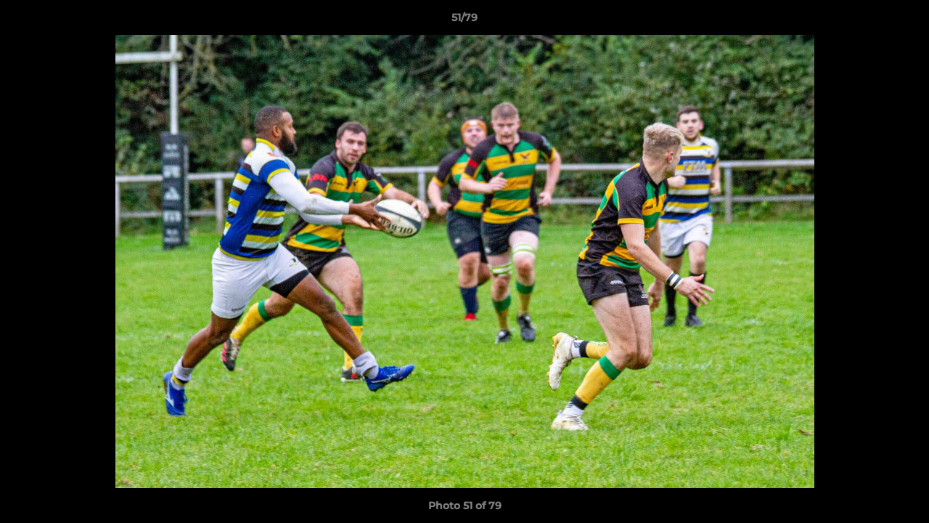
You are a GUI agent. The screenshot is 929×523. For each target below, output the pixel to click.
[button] (903, 21)
